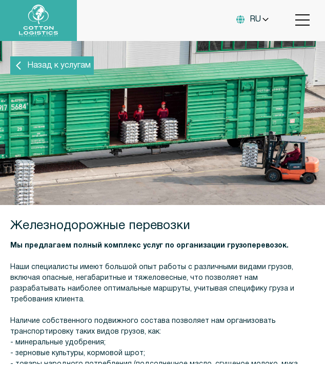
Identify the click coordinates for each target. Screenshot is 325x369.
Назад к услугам (52, 65)
